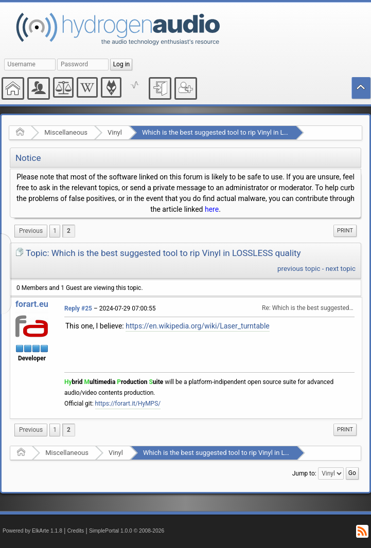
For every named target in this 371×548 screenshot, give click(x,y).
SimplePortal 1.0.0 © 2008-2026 (126, 531)
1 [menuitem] (55, 230)
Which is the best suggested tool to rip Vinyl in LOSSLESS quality (237, 132)
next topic (341, 268)
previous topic (298, 268)
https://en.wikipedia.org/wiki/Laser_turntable (198, 326)
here (212, 209)
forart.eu (31, 304)
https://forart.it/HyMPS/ (128, 403)
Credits (75, 531)
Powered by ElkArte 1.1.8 (32, 531)
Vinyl (115, 132)
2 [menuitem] (68, 230)
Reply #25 (78, 308)
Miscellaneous (65, 132)
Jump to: (304, 473)
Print (345, 230)
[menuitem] (30, 231)
